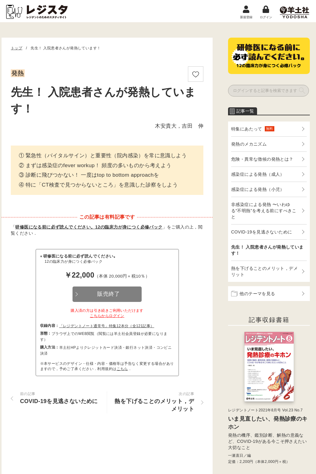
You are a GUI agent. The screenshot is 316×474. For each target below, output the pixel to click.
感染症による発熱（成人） (258, 174)
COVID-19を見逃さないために (261, 231)
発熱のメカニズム (249, 144)
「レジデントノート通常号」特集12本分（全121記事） (106, 326)
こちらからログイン (107, 316)
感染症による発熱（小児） (258, 189)
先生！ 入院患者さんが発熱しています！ (267, 250)
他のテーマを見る (253, 293)
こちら (122, 369)
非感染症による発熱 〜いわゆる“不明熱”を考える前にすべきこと (264, 210)
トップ (16, 48)
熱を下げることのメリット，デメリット (264, 271)
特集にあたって (252, 128)
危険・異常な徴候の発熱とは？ (262, 159)
